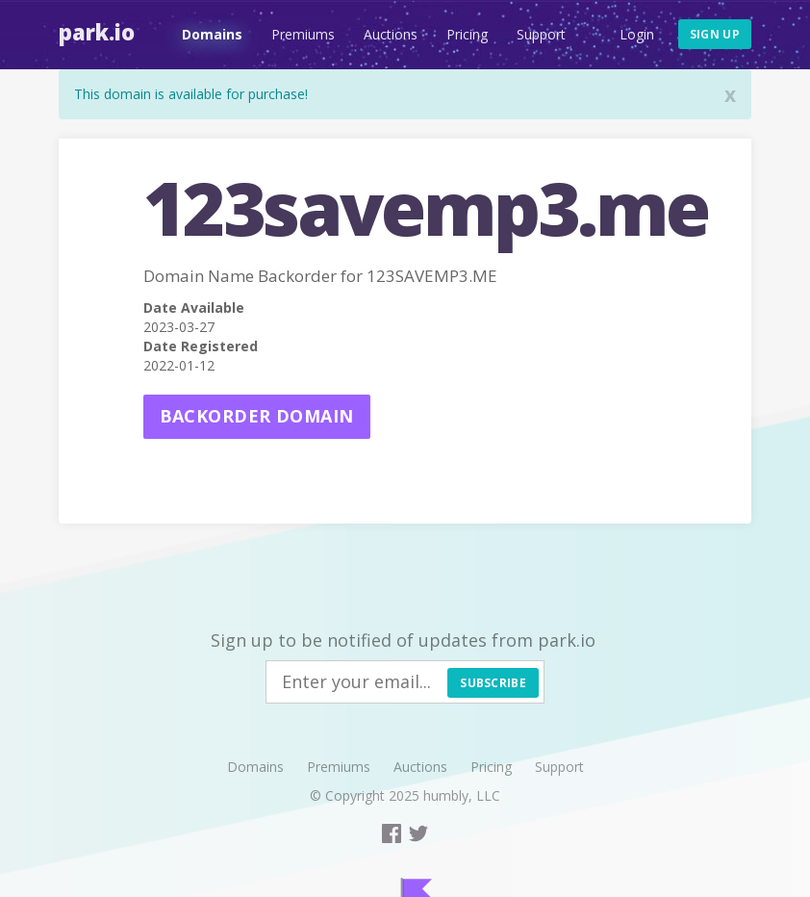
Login (637, 34)
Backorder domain (257, 415)
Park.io (97, 31)
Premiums (303, 34)
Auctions (391, 34)
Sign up (715, 34)
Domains (212, 34)
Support (541, 34)
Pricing (467, 34)
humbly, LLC (461, 795)
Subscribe (493, 683)
